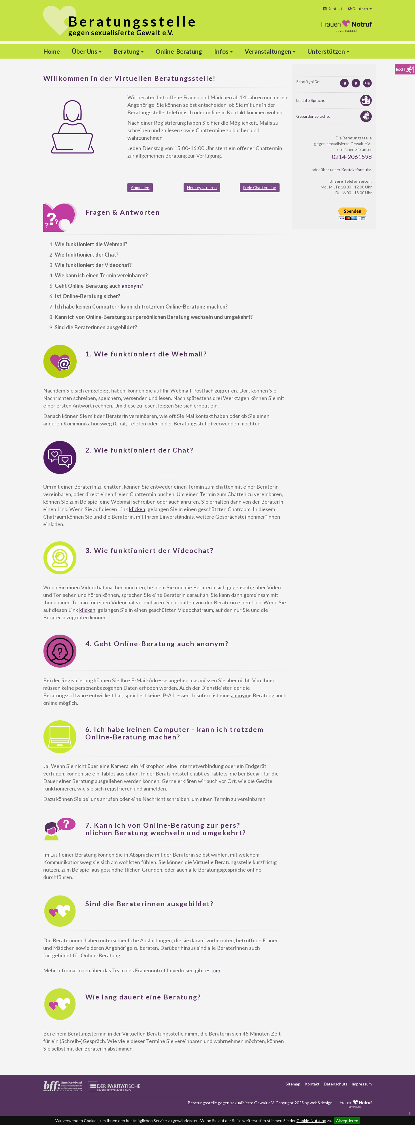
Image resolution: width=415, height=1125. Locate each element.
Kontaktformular (356, 169)
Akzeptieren (347, 1120)
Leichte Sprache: (311, 100)
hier (216, 970)
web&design (321, 1102)
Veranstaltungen (270, 51)
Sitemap (293, 1083)
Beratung (129, 51)
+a (367, 83)
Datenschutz (335, 1083)
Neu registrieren (202, 187)
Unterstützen (328, 51)
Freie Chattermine (259, 187)
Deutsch (360, 8)
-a (344, 83)
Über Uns (86, 51)
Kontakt (332, 8)
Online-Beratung (179, 51)
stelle (132, 21)
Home (51, 51)
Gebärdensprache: (313, 116)
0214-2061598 (352, 156)
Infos (223, 51)
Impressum (362, 1083)
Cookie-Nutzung (311, 1120)
